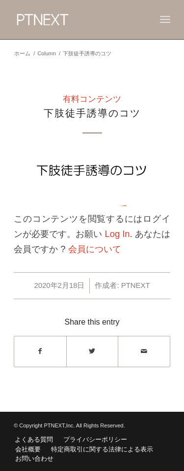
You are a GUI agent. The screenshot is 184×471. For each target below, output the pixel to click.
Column (46, 53)
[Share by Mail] (144, 351)
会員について (94, 249)
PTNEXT (135, 285)
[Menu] (165, 19)
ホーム (22, 53)
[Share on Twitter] (92, 351)
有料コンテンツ (92, 99)
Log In (117, 234)
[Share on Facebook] (40, 351)
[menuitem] (34, 440)
